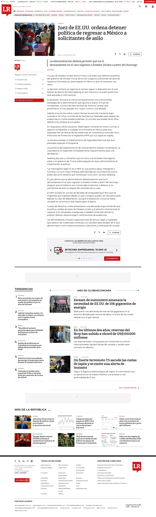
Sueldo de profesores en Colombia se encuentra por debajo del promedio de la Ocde (30, 346)
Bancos (20, 325)
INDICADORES (117, 11)
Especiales (62, 478)
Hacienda (21, 295)
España (35, 416)
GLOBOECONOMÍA (55, 11)
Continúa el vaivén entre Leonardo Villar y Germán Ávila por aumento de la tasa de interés (30, 374)
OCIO (46, 11)
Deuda (61, 15)
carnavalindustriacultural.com (47, 508)
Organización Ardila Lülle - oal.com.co (133, 506)
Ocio (78, 486)
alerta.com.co (113, 508)
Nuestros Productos (104, 467)
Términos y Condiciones (105, 475)
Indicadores (45, 483)
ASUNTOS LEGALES (92, 11)
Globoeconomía (82, 481)
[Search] (139, 6)
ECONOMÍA (29, 11)
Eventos (79, 478)
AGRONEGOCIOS (69, 11)
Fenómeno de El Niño (42, 15)
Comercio (79, 416)
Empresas (44, 478)
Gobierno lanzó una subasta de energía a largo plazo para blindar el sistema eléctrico (31, 360)
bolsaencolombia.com (94, 505)
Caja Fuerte (62, 467)
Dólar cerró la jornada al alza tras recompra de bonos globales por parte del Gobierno (130, 422)
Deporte (21, 310)
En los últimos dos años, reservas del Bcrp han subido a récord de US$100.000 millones (104, 333)
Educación (21, 340)
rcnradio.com (76, 508)
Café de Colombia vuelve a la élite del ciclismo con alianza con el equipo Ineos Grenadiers (31, 316)
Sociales (44, 494)
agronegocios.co (39, 505)
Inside (78, 483)
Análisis (78, 465)
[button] (50, 251)
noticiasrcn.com (89, 508)
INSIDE (126, 11)
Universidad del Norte (84, 15)
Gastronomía (38, 434)
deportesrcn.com (21, 510)
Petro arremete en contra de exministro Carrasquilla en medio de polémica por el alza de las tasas (30, 301)
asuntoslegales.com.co (23, 505)
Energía (54, 15)
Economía (79, 473)
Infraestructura (63, 483)
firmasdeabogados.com (75, 505)
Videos (60, 494)
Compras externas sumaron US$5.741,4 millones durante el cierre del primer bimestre (85, 423)
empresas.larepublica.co (56, 505)
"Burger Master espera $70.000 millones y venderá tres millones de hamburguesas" (44, 439)
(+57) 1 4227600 (20, 473)
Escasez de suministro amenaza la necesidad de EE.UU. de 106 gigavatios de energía (105, 303)
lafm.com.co (101, 508)
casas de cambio (113, 15)
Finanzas (44, 481)
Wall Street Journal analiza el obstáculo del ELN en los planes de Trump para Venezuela (86, 439)
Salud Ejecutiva (81, 488)
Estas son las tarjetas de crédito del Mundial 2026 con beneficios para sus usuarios (130, 439)
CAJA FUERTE (106, 11)
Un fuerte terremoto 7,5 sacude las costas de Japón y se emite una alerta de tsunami (105, 363)
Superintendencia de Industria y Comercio (112, 483)
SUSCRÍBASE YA (112, 258)
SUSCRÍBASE (150, 2)
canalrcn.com (65, 508)
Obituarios (62, 486)
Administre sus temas (24, 100)
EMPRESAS (39, 11)
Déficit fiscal (70, 15)
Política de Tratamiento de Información (111, 478)
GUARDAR (135, 54)
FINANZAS (20, 11)
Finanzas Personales (65, 481)
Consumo (44, 473)
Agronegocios (46, 465)
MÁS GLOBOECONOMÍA (127, 388)
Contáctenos (101, 470)
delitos (96, 15)
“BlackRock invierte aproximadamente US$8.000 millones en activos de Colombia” (30, 331)
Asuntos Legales (46, 467)
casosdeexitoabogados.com (25, 508)
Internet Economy (47, 486)
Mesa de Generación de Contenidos (110, 465)
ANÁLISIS (80, 11)
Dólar (104, 15)
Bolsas (122, 416)
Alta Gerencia (63, 465)
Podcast (44, 488)
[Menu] (14, 11)
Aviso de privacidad (104, 473)
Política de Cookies (104, 481)
